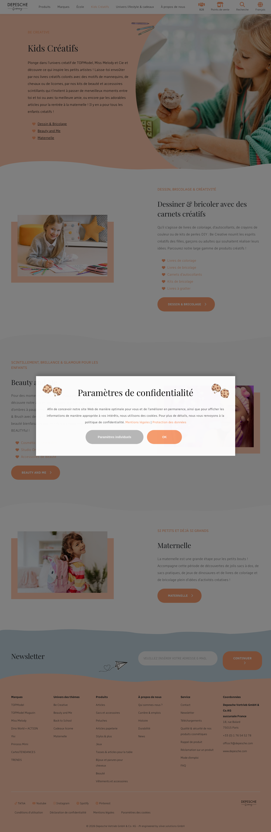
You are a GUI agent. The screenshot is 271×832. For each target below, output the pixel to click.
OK (164, 437)
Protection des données (169, 422)
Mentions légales (137, 422)
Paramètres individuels (114, 437)
